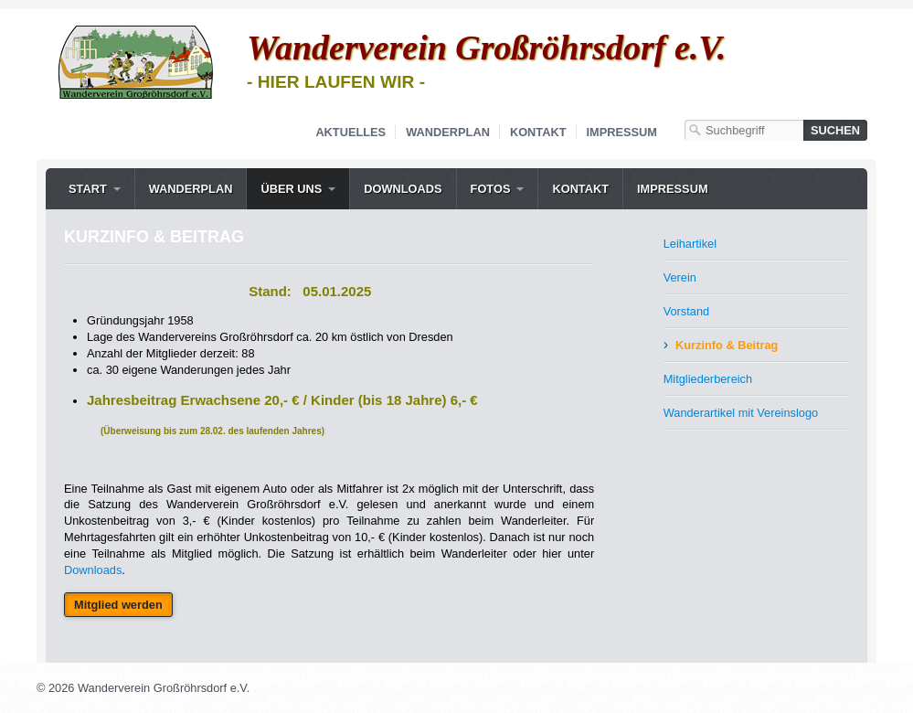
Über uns (291, 189)
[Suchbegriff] (744, 130)
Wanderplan (448, 132)
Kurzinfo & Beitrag (726, 345)
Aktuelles (350, 132)
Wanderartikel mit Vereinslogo (741, 413)
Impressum (622, 132)
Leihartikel (690, 243)
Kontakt (538, 132)
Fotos (491, 189)
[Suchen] (835, 130)
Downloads (402, 189)
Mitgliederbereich (708, 379)
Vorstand (687, 311)
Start (88, 189)
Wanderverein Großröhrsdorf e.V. (486, 47)
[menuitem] (94, 188)
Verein (680, 277)
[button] (118, 604)
